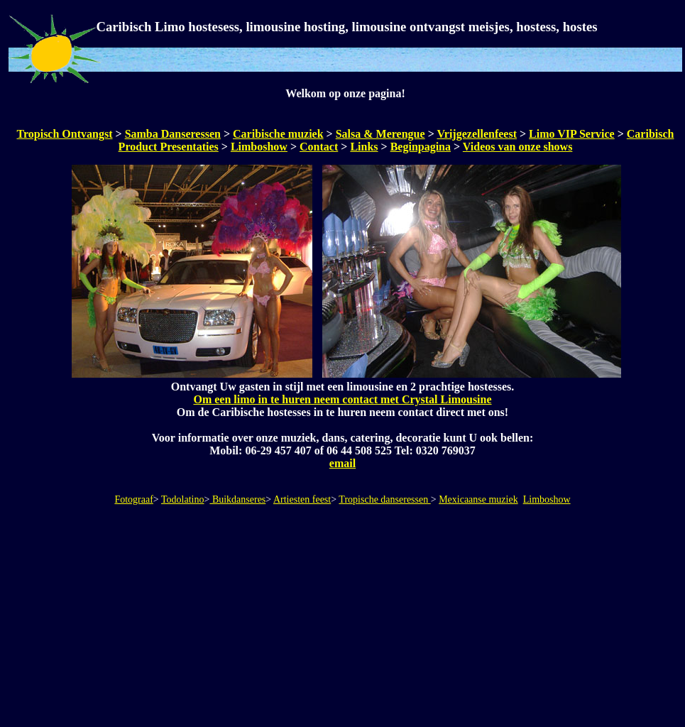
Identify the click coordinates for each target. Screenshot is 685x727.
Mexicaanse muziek (478, 499)
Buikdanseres (237, 499)
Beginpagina (420, 147)
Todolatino (182, 499)
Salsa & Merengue (380, 134)
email (342, 463)
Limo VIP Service (572, 134)
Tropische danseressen (384, 499)
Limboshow (259, 147)
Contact (319, 147)
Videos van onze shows (518, 147)
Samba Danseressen (173, 134)
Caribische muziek (278, 134)
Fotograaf (133, 499)
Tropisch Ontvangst (65, 134)
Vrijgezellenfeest (477, 134)
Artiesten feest (302, 499)
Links (364, 147)
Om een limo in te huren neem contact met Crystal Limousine (342, 399)
